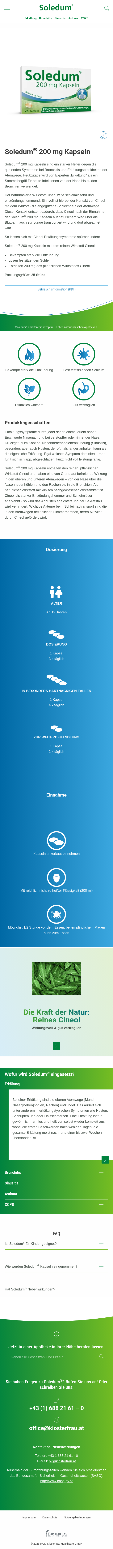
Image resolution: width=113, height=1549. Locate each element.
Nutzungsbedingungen (77, 1517)
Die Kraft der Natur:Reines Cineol (56, 1016)
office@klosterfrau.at (56, 1428)
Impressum (29, 1517)
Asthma (73, 18)
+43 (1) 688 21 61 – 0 (56, 1408)
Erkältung (30, 18)
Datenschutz (49, 1517)
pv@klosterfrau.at (62, 1461)
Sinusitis (60, 18)
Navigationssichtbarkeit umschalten (7, 7)
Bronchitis (45, 18)
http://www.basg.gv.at (56, 1481)
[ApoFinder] (56, 1357)
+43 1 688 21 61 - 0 (63, 1456)
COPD (85, 18)
